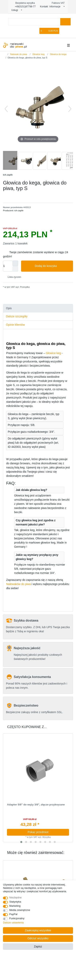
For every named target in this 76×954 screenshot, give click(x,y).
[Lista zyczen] (36, 31)
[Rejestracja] (30, 31)
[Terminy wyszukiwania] (34, 21)
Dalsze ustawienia (13, 922)
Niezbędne (15, 897)
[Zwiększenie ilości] (15, 263)
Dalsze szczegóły (16, 316)
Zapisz (38, 946)
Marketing (15, 905)
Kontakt (42, 6)
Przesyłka (24, 287)
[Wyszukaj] (65, 21)
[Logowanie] (23, 31)
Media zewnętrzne (19, 910)
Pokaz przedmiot (38, 832)
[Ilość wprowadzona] (8, 266)
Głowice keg (38, 54)
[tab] (38, 308)
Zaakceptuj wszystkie (38, 930)
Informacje (56, 6)
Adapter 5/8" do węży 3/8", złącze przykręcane (36, 804)
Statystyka (15, 901)
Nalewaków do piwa (18, 584)
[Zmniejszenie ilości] (15, 269)
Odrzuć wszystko (38, 938)
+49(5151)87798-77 (23, 6)
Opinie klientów (15, 324)
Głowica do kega (57, 54)
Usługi (15, 10)
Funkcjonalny (16, 918)
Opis (9, 308)
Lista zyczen (13, 277)
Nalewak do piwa (18, 54)
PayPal (13, 914)
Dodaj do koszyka (52, 266)
